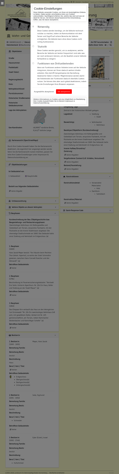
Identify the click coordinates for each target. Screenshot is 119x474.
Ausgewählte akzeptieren (44, 91)
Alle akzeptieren (64, 91)
